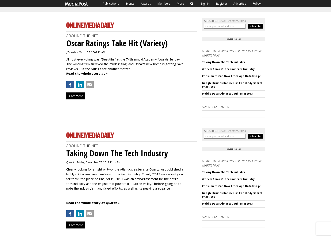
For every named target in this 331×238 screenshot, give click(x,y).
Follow (257, 3)
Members (163, 3)
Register (221, 3)
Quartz (71, 162)
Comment (76, 96)
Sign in (205, 3)
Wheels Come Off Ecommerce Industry (228, 69)
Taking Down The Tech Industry (223, 62)
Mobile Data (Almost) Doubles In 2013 (227, 93)
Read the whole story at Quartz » (93, 203)
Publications (111, 3)
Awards (146, 3)
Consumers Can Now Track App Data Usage (231, 76)
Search (192, 3)
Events (129, 3)
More (180, 3)
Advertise (239, 3)
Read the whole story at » (87, 73)
